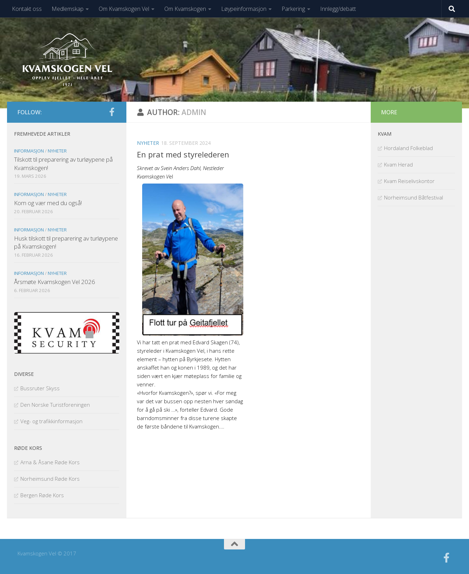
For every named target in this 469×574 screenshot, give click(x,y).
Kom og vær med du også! (48, 203)
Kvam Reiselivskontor (409, 180)
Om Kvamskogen (185, 9)
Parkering (293, 9)
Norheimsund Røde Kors (50, 478)
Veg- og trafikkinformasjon (51, 421)
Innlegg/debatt (338, 9)
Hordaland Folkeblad (408, 147)
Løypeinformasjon (243, 9)
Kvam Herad (398, 164)
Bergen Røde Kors (42, 495)
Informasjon (29, 151)
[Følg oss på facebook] (111, 112)
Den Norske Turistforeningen (55, 404)
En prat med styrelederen (183, 154)
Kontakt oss (27, 9)
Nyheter (148, 143)
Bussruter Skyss (40, 388)
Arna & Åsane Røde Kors (50, 462)
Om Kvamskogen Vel (124, 9)
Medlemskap (68, 9)
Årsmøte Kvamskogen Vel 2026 (54, 282)
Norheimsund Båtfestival (413, 197)
